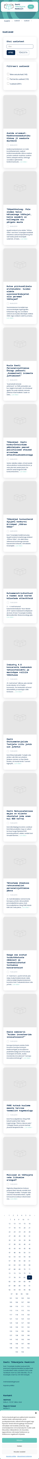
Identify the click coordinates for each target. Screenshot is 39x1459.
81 (29, 1277)
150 (16, 1348)
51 (29, 1253)
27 (9, 1236)
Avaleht (7, 21)
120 (28, 1315)
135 (22, 1331)
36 (29, 1240)
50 (24, 1253)
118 (16, 1315)
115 (22, 1310)
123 (22, 1319)
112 (28, 1306)
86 (29, 1282)
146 (16, 1344)
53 (14, 1257)
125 (11, 1323)
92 (9, 1290)
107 (22, 1302)
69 (19, 1269)
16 (29, 1224)
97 (11, 1294)
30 (24, 1236)
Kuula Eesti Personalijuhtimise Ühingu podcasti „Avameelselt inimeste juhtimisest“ (20, 370)
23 (14, 1232)
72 (9, 1273)
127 (22, 1323)
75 (24, 1273)
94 (19, 1290)
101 (11, 1298)
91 (29, 1286)
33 (14, 1240)
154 (22, 1352)
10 (23, 1220)
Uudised (17, 21)
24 (19, 1232)
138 (16, 1335)
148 (28, 1344)
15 (24, 1224)
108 (28, 1302)
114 (16, 1310)
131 (22, 1327)
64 (19, 1265)
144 (28, 1339)
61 (29, 1261)
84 (19, 1282)
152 (28, 1348)
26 (29, 1232)
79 (19, 1277)
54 (19, 1257)
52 (9, 1257)
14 (19, 1224)
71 (29, 1269)
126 (16, 1323)
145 (11, 1344)
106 (16, 1302)
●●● (30, 7)
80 (24, 1277)
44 (19, 1248)
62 (9, 1265)
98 (16, 1294)
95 (24, 1290)
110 (16, 1306)
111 (22, 1306)
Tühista (23, 52)
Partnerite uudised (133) (18, 79)
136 (28, 1331)
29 (19, 1236)
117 (11, 1315)
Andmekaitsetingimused (11, 1382)
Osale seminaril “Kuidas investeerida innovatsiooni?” (19, 1034)
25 (24, 1232)
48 (14, 1253)
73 (14, 1273)
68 (14, 1269)
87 (9, 1286)
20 (24, 1228)
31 (29, 1236)
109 (11, 1306)
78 (14, 1277)
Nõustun (19, 1440)
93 (14, 1290)
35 (24, 1240)
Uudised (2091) (14, 83)
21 (29, 1228)
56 (29, 1257)
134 (16, 1331)
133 (11, 1331)
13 (14, 1224)
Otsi (10, 52)
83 (14, 1282)
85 (24, 1282)
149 (11, 1348)
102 (16, 1298)
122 (16, 1319)
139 (22, 1335)
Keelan (19, 1446)
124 (28, 1319)
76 (29, 1273)
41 (29, 1244)
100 (27, 1294)
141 (11, 1339)
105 (11, 1302)
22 (9, 1232)
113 (11, 1310)
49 (19, 1253)
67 (9, 1269)
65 (24, 1265)
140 (28, 1335)
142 (16, 1339)
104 (28, 1298)
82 (9, 1282)
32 (9, 1240)
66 (29, 1265)
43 (14, 1248)
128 (28, 1323)
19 (19, 1228)
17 (9, 1228)
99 (21, 1294)
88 (14, 1286)
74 (19, 1273)
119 (22, 1315)
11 (28, 1220)
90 (24, 1286)
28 (14, 1236)
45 (24, 1248)
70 (24, 1269)
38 (14, 1244)
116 (28, 1310)
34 (19, 1240)
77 (9, 1277)
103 (22, 1298)
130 (16, 1327)
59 (19, 1261)
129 (11, 1327)
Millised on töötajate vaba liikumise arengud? (20, 1177)
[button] (36, 1413)
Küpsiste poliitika (11, 1456)
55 (24, 1257)
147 (22, 1344)
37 (9, 1244)
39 (19, 1244)
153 (16, 1352)
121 (11, 1319)
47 (9, 1253)
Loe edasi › (23, 162)
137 (11, 1335)
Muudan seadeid (19, 1452)
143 (22, 1339)
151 (22, 1348)
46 (29, 1248)
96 (29, 1290)
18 (14, 1228)
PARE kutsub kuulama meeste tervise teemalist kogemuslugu (20, 1108)
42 (9, 1248)
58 (14, 1261)
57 (9, 1261)
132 (28, 1327)
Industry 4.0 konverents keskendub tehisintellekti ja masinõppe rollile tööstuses (19, 670)
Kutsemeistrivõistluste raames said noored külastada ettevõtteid (20, 595)
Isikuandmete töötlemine (24, 1456)
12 (9, 1224)
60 (24, 1261)
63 (14, 1265)
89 (19, 1286)
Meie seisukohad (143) (17, 74)
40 (24, 1244)
